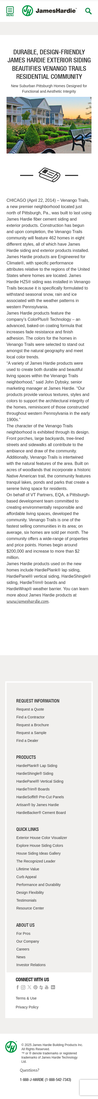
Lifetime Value (27, 869)
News (20, 957)
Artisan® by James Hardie (37, 805)
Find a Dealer (27, 740)
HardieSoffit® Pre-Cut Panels (40, 797)
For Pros (23, 933)
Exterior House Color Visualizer (41, 838)
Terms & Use (26, 998)
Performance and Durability (38, 885)
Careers (22, 949)
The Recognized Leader (35, 861)
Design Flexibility (30, 892)
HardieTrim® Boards (32, 789)
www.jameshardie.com (28, 601)
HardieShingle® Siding (34, 773)
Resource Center (30, 908)
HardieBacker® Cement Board (41, 813)
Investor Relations (30, 965)
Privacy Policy (27, 1007)
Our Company (27, 941)
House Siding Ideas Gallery (38, 853)
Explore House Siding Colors (39, 845)
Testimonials (26, 900)
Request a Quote (30, 709)
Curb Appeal (26, 877)
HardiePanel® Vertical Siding (39, 781)
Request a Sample (31, 733)
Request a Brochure (32, 725)
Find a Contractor (30, 717)
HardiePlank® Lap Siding (36, 766)
